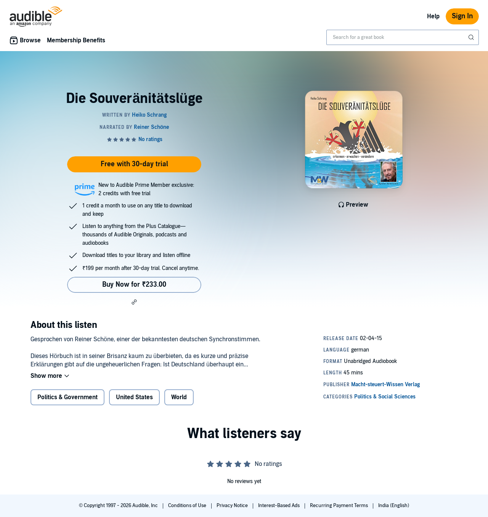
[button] (134, 302)
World (179, 397)
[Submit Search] (472, 37)
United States (134, 397)
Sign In (462, 16)
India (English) (393, 506)
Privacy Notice (233, 506)
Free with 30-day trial (134, 164)
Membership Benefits (76, 40)
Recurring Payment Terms (339, 506)
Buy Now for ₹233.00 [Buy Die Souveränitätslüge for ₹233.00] (134, 285)
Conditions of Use (187, 506)
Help (433, 16)
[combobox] (402, 37)
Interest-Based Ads (279, 506)
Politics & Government (67, 397)
